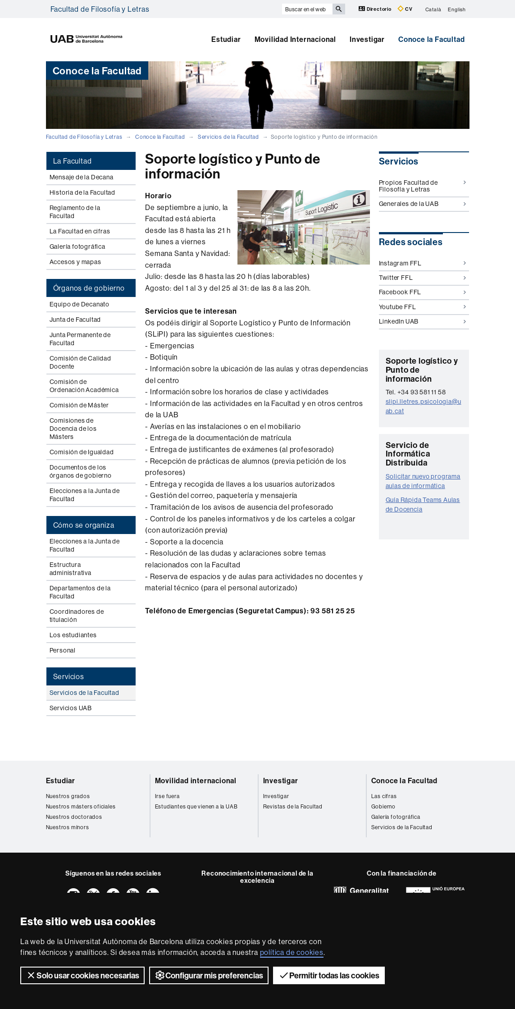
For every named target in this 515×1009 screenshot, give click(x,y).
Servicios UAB (71, 708)
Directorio (376, 8)
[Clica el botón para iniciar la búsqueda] (339, 9)
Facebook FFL (422, 292)
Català (433, 9)
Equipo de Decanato (79, 304)
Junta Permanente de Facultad (80, 339)
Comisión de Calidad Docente (80, 362)
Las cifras (384, 796)
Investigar (367, 39)
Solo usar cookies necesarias (82, 975)
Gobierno (383, 806)
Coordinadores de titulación (77, 615)
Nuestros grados (68, 796)
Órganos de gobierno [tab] (89, 287)
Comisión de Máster (79, 405)
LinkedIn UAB (422, 321)
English (457, 9)
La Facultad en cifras (80, 231)
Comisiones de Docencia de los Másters (73, 428)
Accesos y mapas (75, 262)
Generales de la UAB (422, 204)
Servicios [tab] (68, 676)
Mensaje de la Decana (82, 177)
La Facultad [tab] (72, 160)
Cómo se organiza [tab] (83, 525)
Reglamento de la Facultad (75, 212)
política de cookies (292, 952)
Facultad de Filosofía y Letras (100, 9)
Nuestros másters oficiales (81, 806)
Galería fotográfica (77, 246)
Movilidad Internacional (295, 39)
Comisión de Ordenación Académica (84, 386)
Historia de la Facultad (82, 192)
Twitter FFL (422, 278)
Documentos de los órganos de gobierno (81, 471)
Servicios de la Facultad (228, 136)
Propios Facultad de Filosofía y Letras (422, 185)
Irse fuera (167, 796)
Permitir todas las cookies (328, 975)
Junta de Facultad (75, 319)
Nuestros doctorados (74, 816)
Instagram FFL (422, 263)
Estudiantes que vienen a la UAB (196, 806)
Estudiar (226, 39)
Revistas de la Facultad (293, 806)
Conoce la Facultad (431, 39)
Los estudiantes (73, 635)
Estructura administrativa (70, 569)
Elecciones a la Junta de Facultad (85, 495)
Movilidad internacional (196, 780)
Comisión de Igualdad (82, 452)
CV (405, 8)
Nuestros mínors (67, 827)
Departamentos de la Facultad (80, 592)
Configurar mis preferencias (209, 975)
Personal (63, 650)
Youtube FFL (422, 307)
